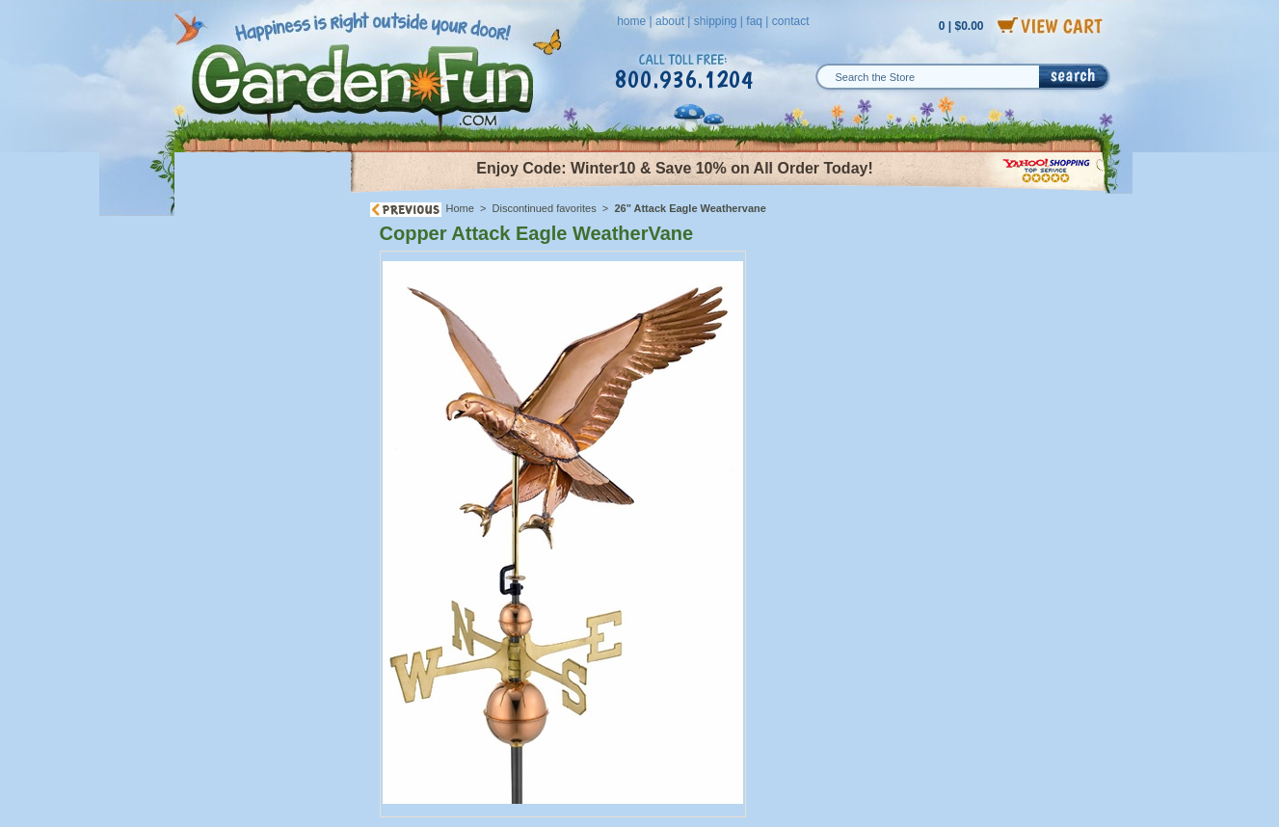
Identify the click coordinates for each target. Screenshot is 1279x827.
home (631, 21)
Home (460, 208)
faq (754, 21)
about (669, 21)
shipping (715, 21)
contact (791, 21)
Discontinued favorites (545, 208)
